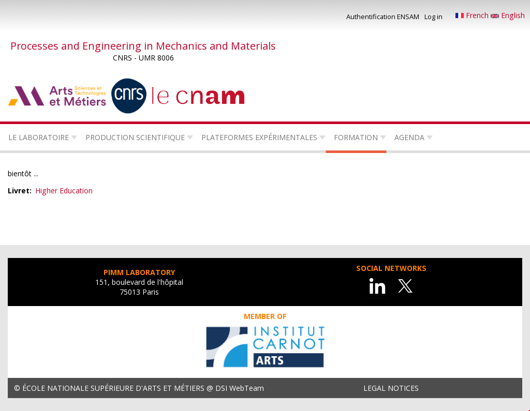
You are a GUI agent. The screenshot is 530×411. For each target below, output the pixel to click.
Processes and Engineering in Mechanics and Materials (143, 46)
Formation (356, 137)
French (473, 15)
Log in (433, 16)
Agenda (409, 137)
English (508, 15)
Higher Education (64, 190)
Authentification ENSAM (382, 16)
